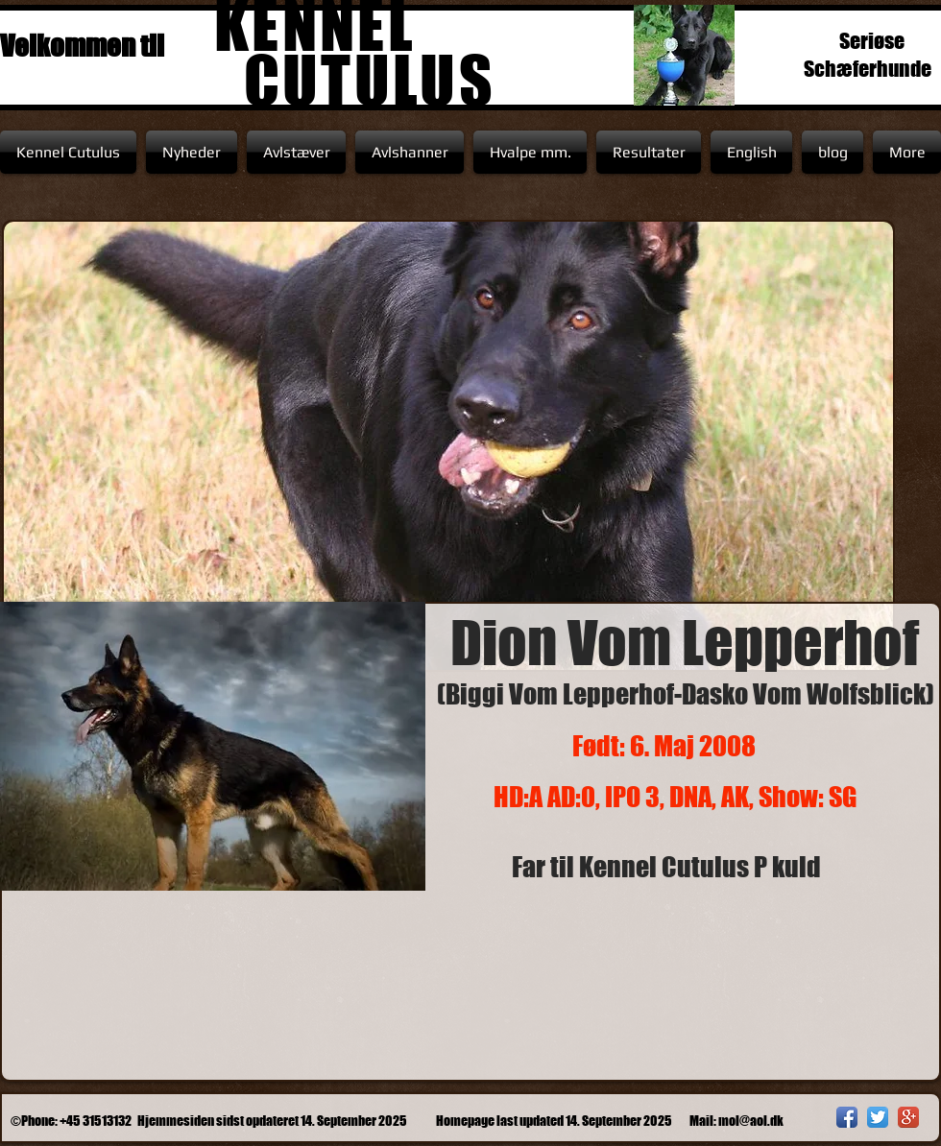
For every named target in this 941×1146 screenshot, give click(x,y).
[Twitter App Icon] (877, 1117)
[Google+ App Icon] (908, 1117)
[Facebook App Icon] (846, 1117)
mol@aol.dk (751, 1120)
